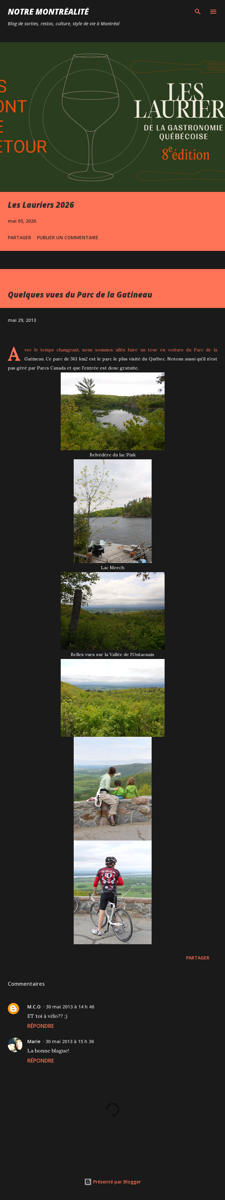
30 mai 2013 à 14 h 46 (70, 1007)
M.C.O (34, 1007)
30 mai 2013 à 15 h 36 (69, 1041)
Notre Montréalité (48, 11)
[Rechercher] (198, 12)
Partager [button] (19, 237)
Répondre (40, 1025)
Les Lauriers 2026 (41, 204)
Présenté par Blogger (112, 1182)
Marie (33, 1041)
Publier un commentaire (67, 237)
